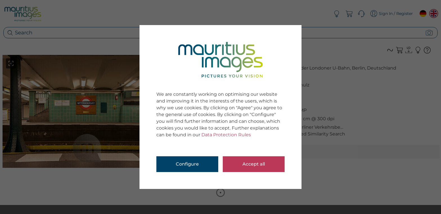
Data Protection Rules (226, 134)
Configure (187, 164)
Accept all (253, 164)
